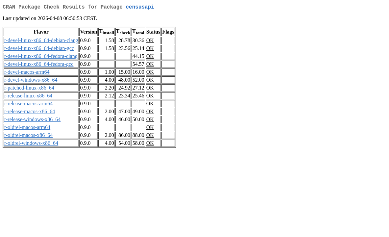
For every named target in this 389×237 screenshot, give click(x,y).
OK (150, 41)
